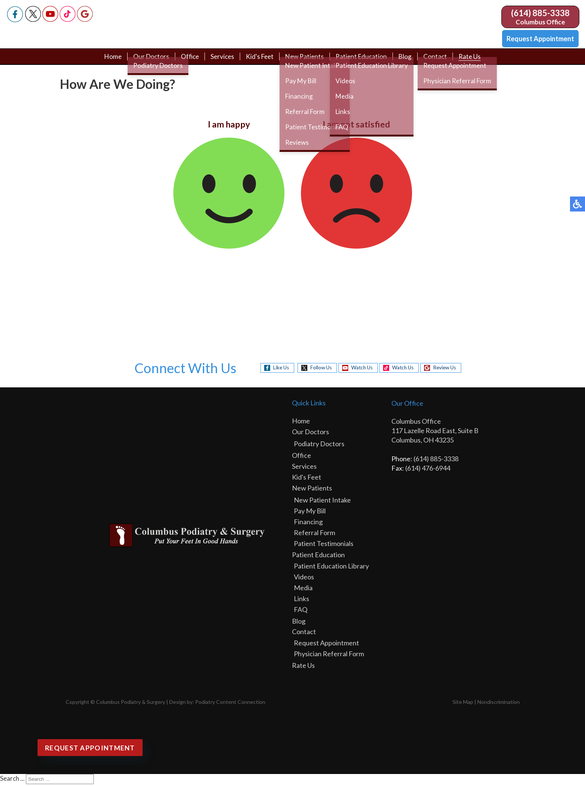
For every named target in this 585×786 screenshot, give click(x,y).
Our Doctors (147, 61)
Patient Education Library (331, 568)
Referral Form (314, 534)
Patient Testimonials (323, 545)
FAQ (300, 611)
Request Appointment (540, 38)
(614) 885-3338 (540, 13)
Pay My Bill (310, 512)
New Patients (306, 61)
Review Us (448, 369)
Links (301, 600)
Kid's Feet (259, 61)
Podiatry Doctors (319, 445)
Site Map (463, 703)
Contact (439, 61)
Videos (304, 578)
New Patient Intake (322, 502)
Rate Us (474, 61)
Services (221, 61)
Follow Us (316, 369)
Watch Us (360, 369)
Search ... (12, 780)
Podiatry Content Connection (230, 703)
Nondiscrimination (498, 703)
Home (108, 61)
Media (303, 589)
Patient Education (364, 61)
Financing (308, 523)
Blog (409, 61)
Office (187, 61)
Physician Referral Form (329, 655)
